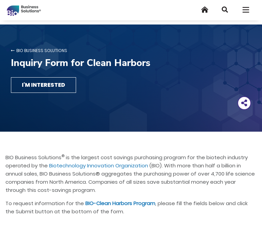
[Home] (204, 9)
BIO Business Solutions (41, 50)
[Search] (225, 9)
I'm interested (43, 85)
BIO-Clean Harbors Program (120, 203)
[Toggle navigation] (246, 9)
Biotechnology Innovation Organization (98, 165)
